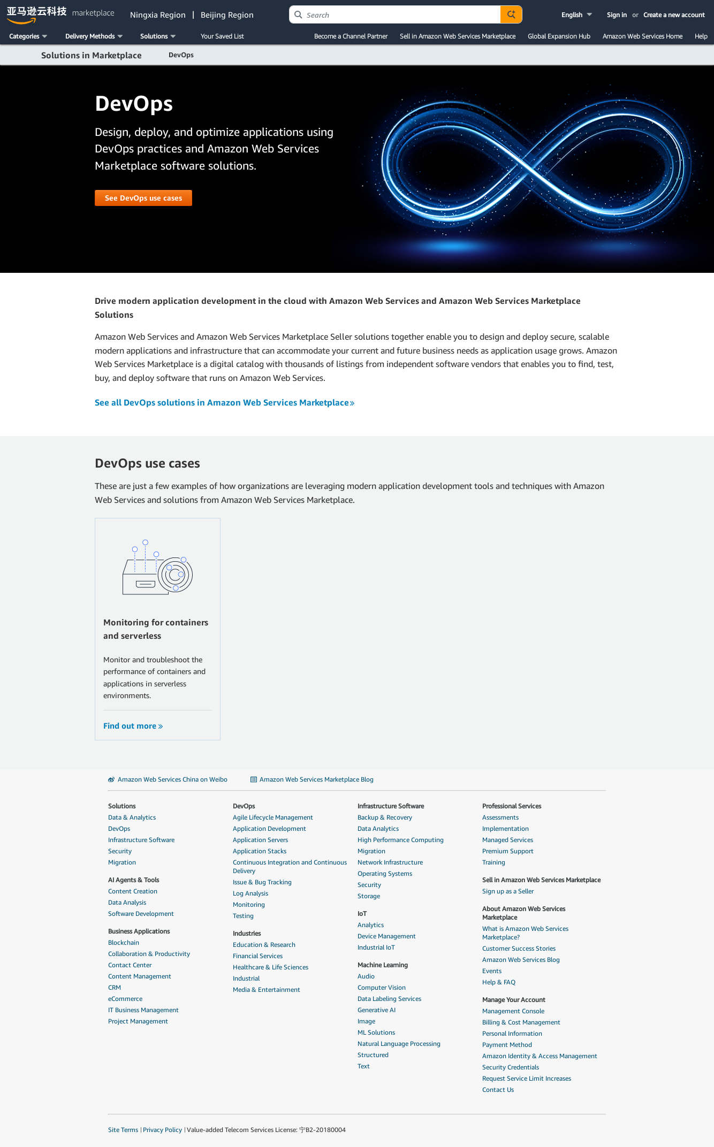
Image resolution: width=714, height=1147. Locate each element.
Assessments (500, 817)
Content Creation (132, 891)
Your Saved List (222, 36)
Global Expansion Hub (559, 36)
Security (120, 851)
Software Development (141, 913)
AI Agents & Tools (133, 880)
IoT (362, 913)
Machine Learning (383, 965)
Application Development (269, 828)
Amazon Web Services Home (642, 36)
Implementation (505, 828)
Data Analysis (127, 902)
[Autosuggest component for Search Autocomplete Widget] (511, 14)
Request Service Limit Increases (526, 1078)
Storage (369, 896)
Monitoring (249, 904)
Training (493, 862)
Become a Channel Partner (351, 36)
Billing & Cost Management (521, 1022)
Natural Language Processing (399, 1043)
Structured (373, 1055)
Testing (243, 916)
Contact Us (498, 1089)
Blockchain (123, 942)
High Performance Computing (401, 840)
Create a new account (674, 15)
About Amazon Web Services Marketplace (523, 913)
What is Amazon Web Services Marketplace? (525, 932)
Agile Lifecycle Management (273, 817)
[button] (577, 14)
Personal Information (512, 1033)
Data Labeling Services (389, 999)
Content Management (139, 976)
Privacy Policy (162, 1130)
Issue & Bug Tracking (262, 882)
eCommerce (125, 999)
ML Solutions (376, 1032)
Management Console (513, 1011)
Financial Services (258, 956)
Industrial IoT (376, 947)
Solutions (121, 806)
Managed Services (507, 840)
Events (492, 971)
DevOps (119, 828)
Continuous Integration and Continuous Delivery (290, 866)
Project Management (138, 1021)
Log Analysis (250, 893)
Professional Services (511, 806)
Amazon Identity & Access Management (539, 1056)
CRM (114, 987)
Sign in (617, 15)
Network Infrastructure (390, 862)
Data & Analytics (132, 817)
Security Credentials (510, 1067)
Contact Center (129, 965)
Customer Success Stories (519, 948)
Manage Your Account (513, 1000)
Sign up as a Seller (508, 891)
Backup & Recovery (385, 817)
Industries (247, 933)
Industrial (246, 978)
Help (701, 36)
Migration (122, 862)
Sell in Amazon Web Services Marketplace (457, 36)
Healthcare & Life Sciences (270, 967)
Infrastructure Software (141, 840)
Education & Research (264, 944)
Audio (366, 976)
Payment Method (507, 1045)
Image (366, 1021)
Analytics (371, 925)
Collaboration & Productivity (149, 954)
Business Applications (139, 931)
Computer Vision (382, 987)
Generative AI (377, 1010)
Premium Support (508, 851)
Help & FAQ (498, 982)
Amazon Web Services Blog (521, 959)
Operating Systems (385, 873)
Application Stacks (259, 851)
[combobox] (395, 14)
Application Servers (260, 840)
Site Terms (123, 1130)
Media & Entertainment (266, 989)
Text (364, 1066)
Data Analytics (378, 828)
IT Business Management (143, 1010)
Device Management (387, 936)
